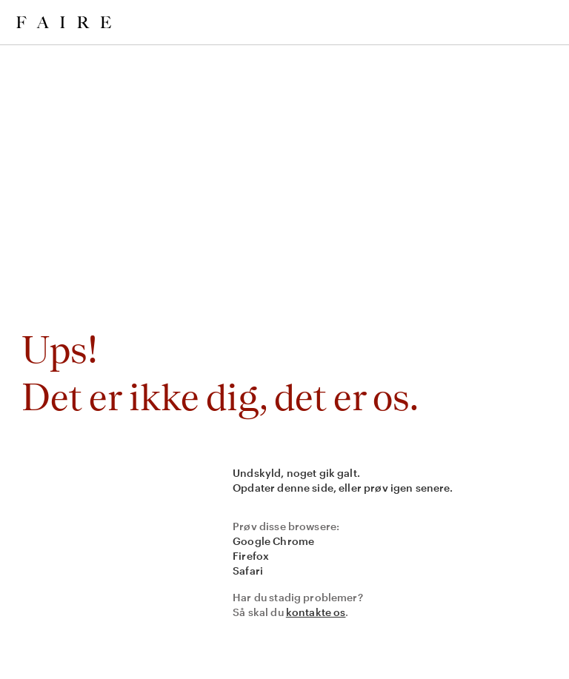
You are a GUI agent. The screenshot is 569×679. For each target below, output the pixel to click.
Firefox (251, 555)
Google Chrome (273, 541)
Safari (248, 570)
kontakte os (316, 612)
